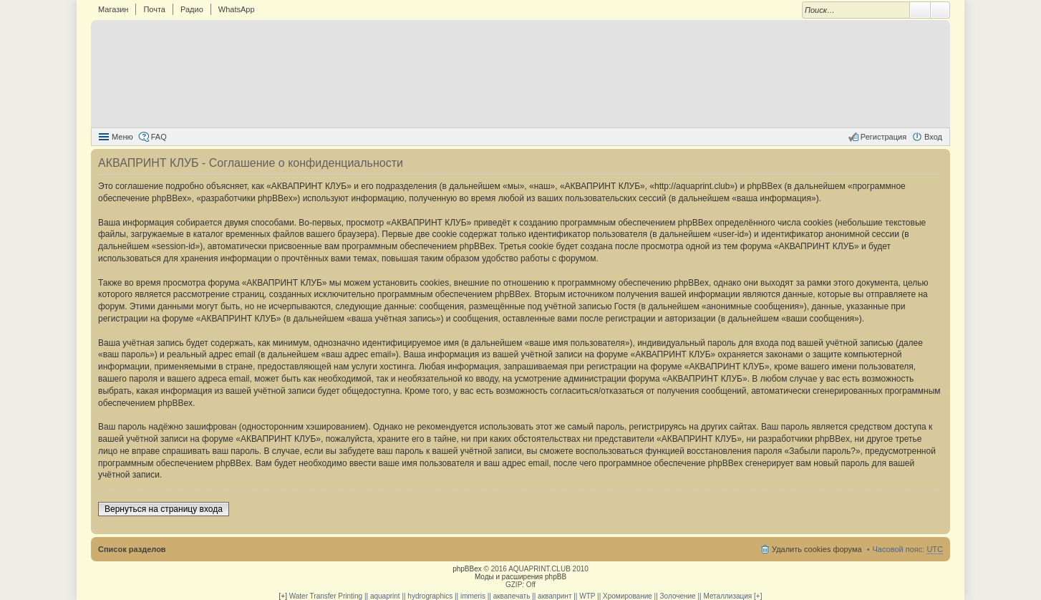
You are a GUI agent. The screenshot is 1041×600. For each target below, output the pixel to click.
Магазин (113, 9)
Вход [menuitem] (933, 136)
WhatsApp (236, 9)
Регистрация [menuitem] (883, 136)
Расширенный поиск (940, 10)
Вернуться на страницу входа (164, 509)
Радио (191, 9)
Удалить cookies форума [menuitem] (817, 549)
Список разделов (132, 549)
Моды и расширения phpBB (520, 577)
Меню (122, 136)
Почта (154, 9)
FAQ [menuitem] (159, 136)
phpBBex (467, 569)
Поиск (920, 10)
